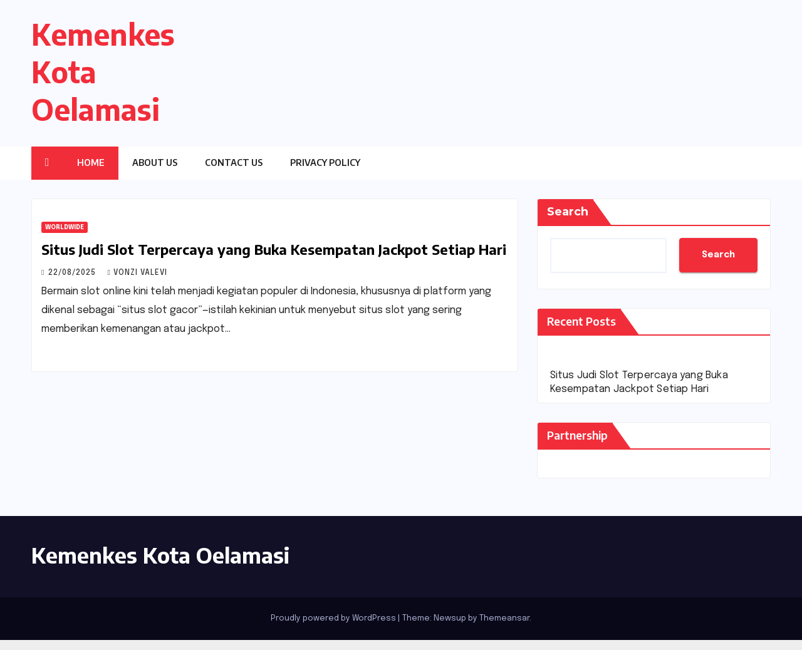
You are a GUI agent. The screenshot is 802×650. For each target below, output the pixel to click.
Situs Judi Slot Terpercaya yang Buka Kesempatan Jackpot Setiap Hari (273, 249)
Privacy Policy (325, 162)
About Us (154, 162)
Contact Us (234, 162)
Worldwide (64, 227)
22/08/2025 (73, 273)
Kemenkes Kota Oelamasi (160, 555)
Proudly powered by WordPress (334, 618)
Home (91, 162)
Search (567, 212)
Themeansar (504, 618)
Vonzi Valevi (137, 273)
